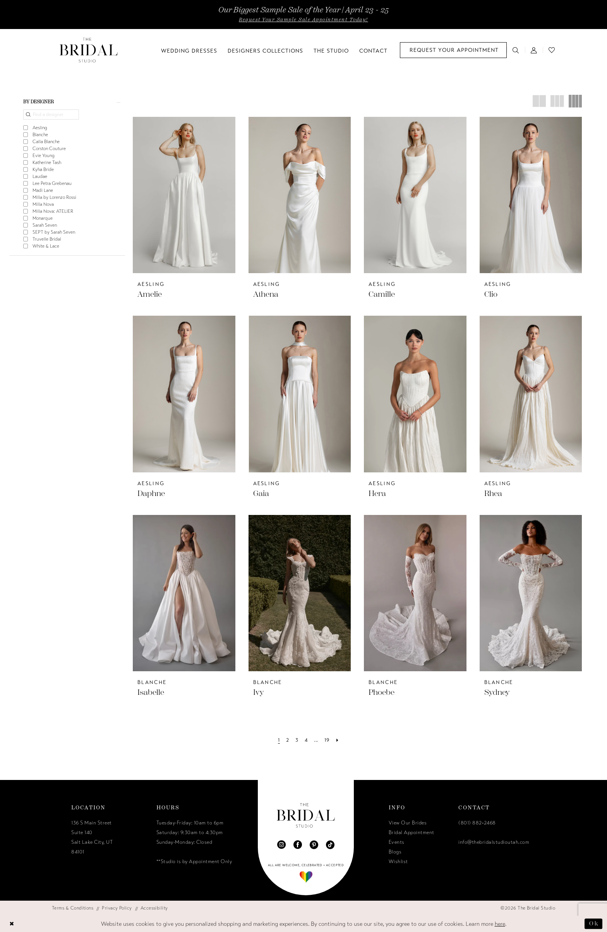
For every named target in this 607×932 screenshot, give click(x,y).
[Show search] (516, 50)
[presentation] (184, 195)
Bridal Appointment (411, 832)
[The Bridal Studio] (89, 50)
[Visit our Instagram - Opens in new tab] (281, 844)
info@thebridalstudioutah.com (493, 842)
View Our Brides (408, 823)
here (500, 923)
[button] (534, 50)
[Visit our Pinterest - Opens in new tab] (314, 844)
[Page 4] (306, 740)
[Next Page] (337, 740)
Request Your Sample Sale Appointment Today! (303, 20)
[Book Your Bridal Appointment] (453, 50)
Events (397, 842)
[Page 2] (287, 740)
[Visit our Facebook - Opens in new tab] (297, 844)
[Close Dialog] (12, 924)
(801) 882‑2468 (477, 823)
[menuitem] (453, 50)
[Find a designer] (51, 115)
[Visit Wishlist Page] (552, 50)
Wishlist (398, 861)
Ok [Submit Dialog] (593, 923)
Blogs (395, 852)
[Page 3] (296, 740)
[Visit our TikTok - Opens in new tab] (330, 844)
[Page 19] (327, 740)
